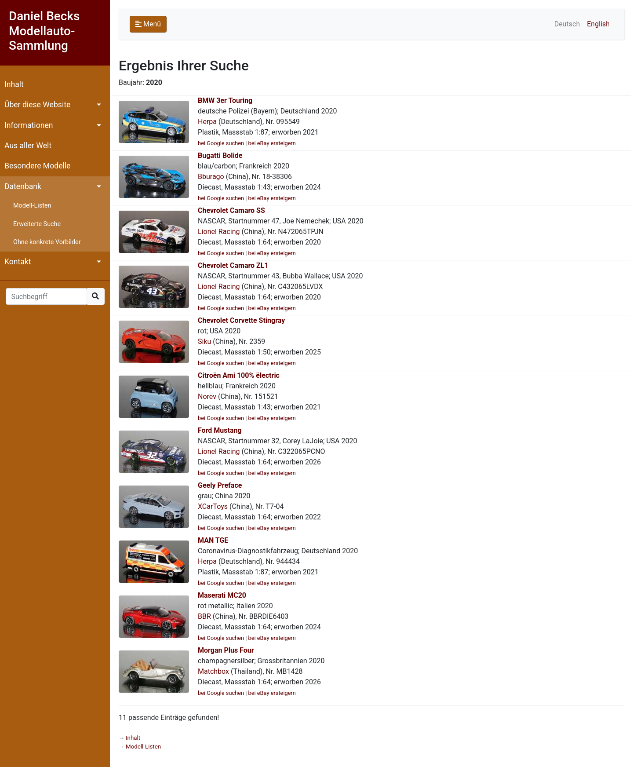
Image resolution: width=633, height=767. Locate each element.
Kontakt (17, 261)
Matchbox (213, 671)
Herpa (207, 121)
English (598, 24)
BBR (204, 616)
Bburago (211, 176)
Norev (207, 396)
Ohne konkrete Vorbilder (47, 242)
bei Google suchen (221, 143)
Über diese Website (37, 104)
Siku (204, 341)
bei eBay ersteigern (272, 143)
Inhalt (14, 84)
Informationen (28, 125)
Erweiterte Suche (37, 224)
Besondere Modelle (37, 165)
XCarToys (213, 506)
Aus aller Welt (27, 145)
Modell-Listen (32, 205)
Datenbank (22, 186)
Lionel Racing (219, 231)
